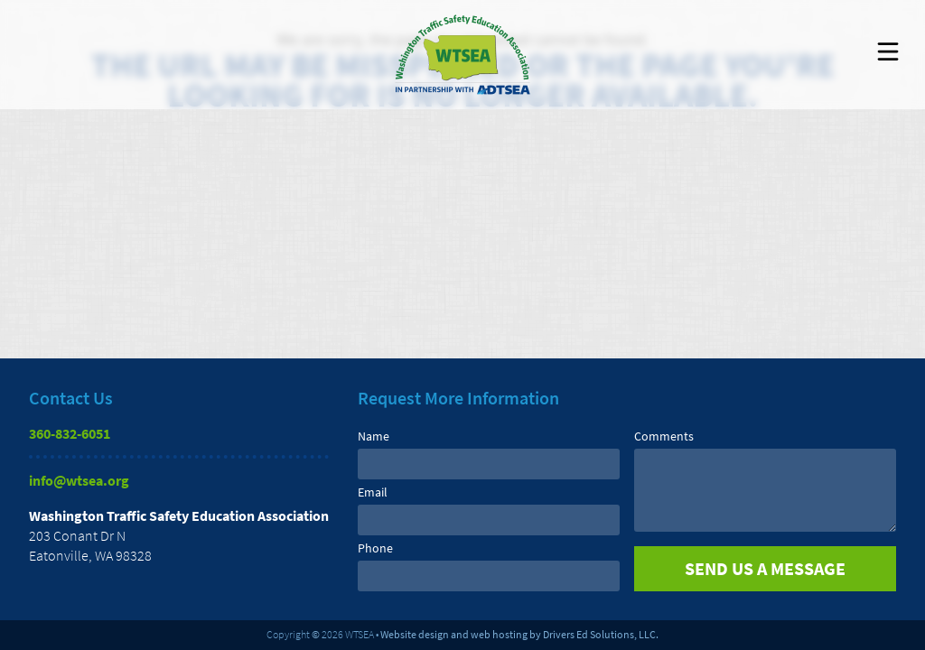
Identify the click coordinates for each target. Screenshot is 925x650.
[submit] (765, 568)
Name (373, 436)
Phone (375, 548)
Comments (664, 436)
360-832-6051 (69, 433)
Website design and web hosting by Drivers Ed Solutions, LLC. (519, 634)
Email (373, 492)
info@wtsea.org (79, 480)
